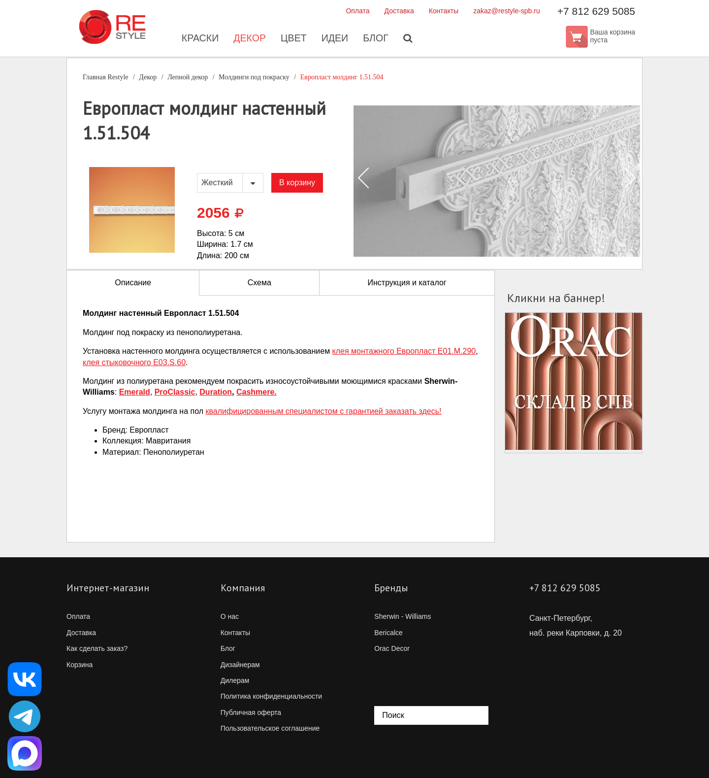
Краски (199, 39)
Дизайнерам (240, 665)
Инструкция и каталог (406, 282)
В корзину (297, 182)
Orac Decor (392, 648)
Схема (259, 282)
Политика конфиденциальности (271, 696)
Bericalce (388, 633)
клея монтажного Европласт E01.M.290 (404, 351)
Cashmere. (256, 392)
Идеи (335, 39)
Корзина (79, 665)
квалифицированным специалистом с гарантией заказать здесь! (324, 411)
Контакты (443, 11)
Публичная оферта (251, 712)
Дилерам (235, 680)
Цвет (293, 39)
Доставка (399, 11)
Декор (248, 39)
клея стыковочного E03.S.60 (134, 362)
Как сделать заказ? (97, 648)
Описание (133, 282)
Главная (106, 77)
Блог (376, 39)
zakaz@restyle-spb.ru (506, 11)
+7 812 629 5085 (596, 11)
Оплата (357, 11)
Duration (215, 392)
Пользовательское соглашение (270, 728)
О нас (230, 616)
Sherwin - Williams (402, 616)
